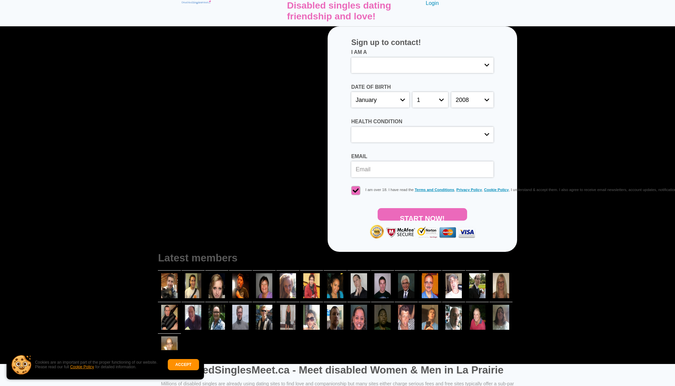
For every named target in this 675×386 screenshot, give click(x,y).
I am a (359, 52)
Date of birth (371, 87)
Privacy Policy (469, 190)
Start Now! (422, 217)
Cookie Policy (82, 367)
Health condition (376, 121)
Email (359, 156)
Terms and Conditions (434, 190)
